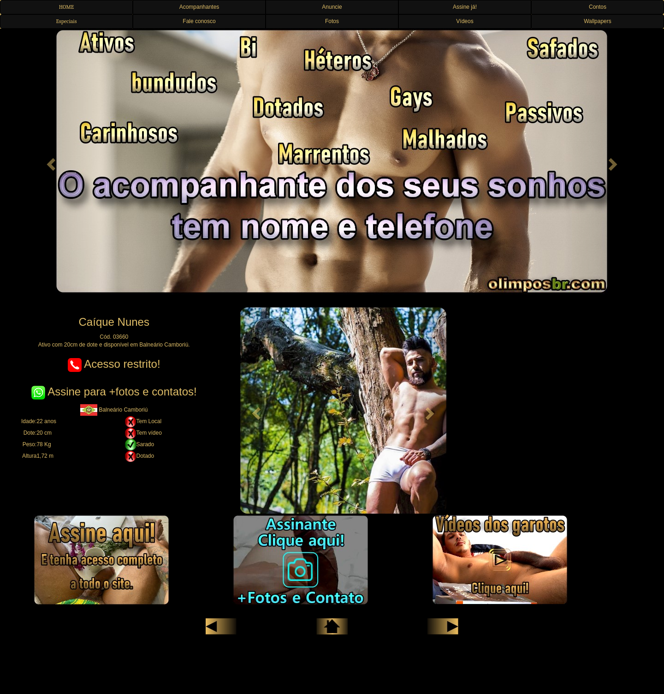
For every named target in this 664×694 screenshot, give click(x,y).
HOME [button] (66, 7)
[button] (50, 161)
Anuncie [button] (332, 7)
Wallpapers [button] (597, 21)
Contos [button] (597, 7)
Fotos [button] (332, 21)
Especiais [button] (66, 21)
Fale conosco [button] (199, 21)
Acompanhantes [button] (199, 7)
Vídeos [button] (464, 21)
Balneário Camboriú (114, 410)
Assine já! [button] (465, 7)
